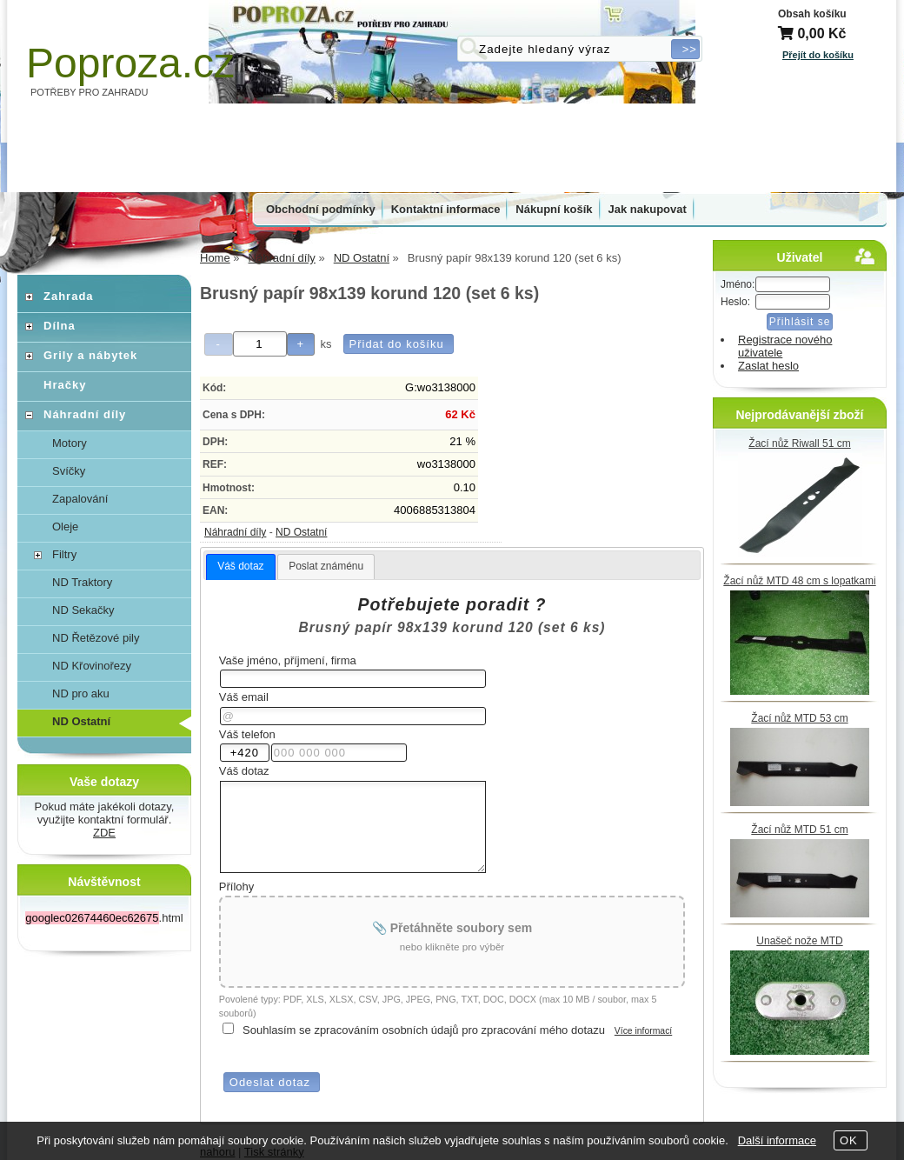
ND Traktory (82, 582)
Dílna (59, 325)
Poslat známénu (326, 566)
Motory (69, 443)
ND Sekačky (83, 610)
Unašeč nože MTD (799, 941)
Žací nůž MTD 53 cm (799, 718)
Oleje (65, 526)
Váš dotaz (240, 566)
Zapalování (80, 498)
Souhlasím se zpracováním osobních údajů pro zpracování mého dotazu (424, 1030)
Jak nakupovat (647, 209)
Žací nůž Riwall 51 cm (799, 443)
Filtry (64, 554)
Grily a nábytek (90, 355)
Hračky (64, 384)
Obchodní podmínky (321, 209)
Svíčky (68, 470)
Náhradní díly (235, 532)
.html (104, 917)
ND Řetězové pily (95, 637)
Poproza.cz (130, 63)
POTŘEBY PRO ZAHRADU (89, 92)
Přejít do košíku (818, 55)
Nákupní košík (553, 209)
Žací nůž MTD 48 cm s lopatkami (799, 581)
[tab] (240, 567)
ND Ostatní (301, 532)
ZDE (104, 832)
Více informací (643, 1031)
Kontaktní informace (446, 209)
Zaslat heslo (768, 365)
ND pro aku (81, 693)
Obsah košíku (812, 14)
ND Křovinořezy (91, 665)
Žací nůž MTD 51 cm (799, 829)
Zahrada (68, 296)
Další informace (777, 1140)
